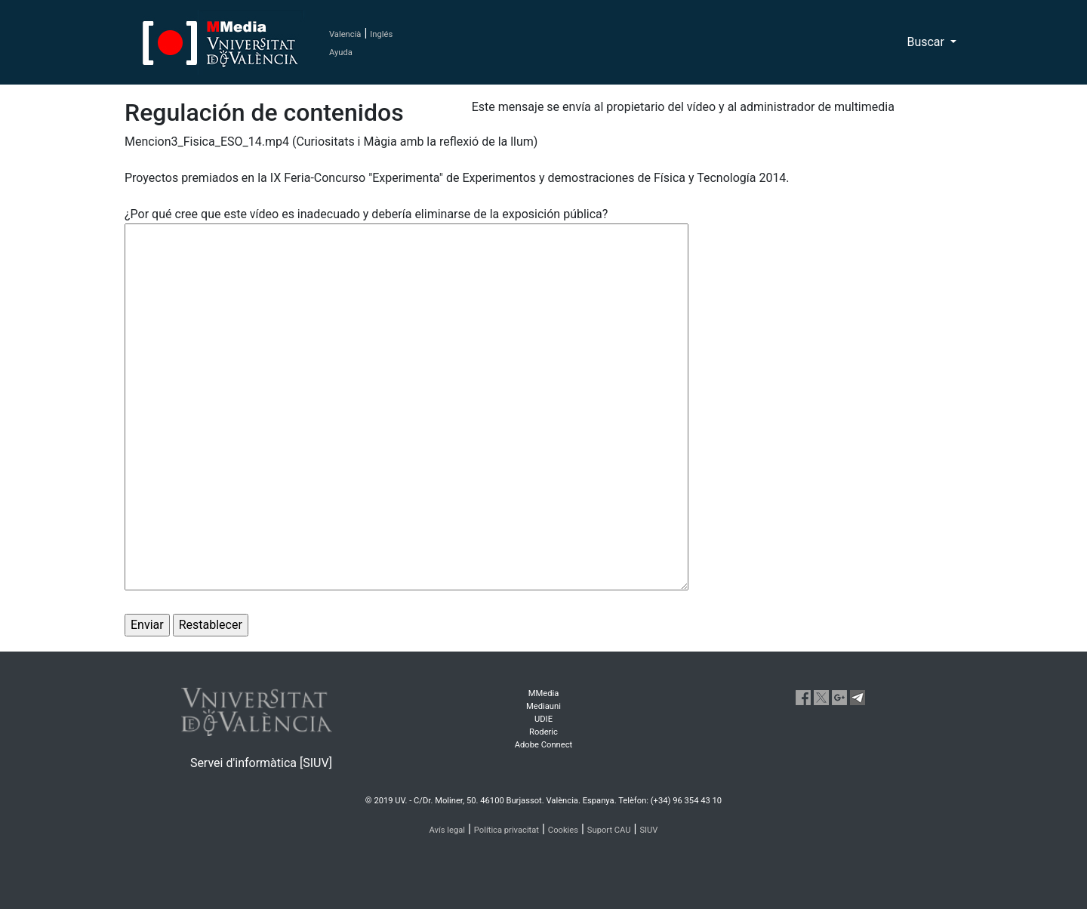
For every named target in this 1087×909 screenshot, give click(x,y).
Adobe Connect (543, 745)
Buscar (927, 42)
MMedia (543, 693)
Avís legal (448, 830)
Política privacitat (506, 830)
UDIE (543, 719)
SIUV (648, 830)
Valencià (345, 34)
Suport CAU (609, 830)
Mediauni (543, 706)
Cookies (563, 830)
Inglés (381, 34)
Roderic (543, 732)
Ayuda (341, 52)
